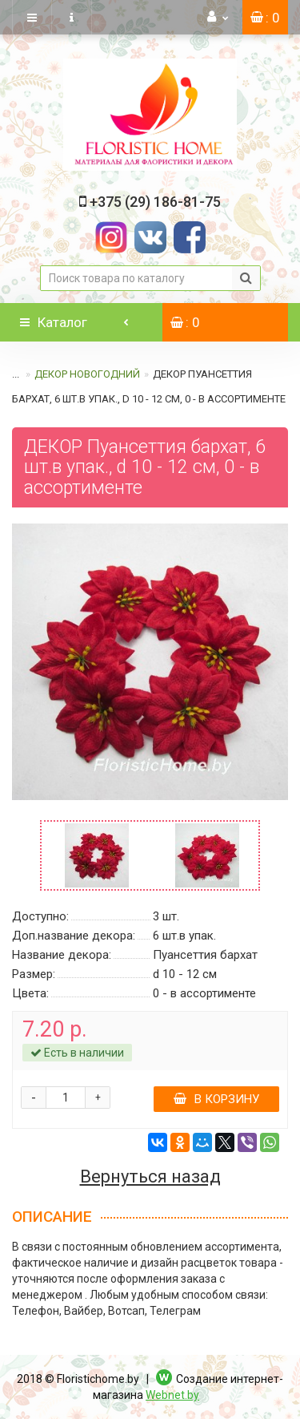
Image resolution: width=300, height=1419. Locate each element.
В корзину (216, 1099)
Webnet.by (172, 1395)
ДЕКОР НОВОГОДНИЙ (87, 374)
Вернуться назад (150, 1177)
